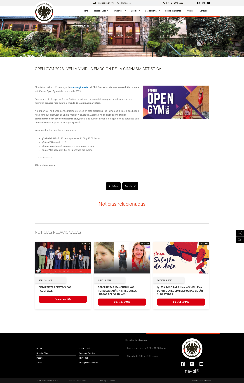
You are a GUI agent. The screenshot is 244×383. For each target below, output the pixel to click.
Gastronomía (151, 11)
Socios (190, 11)
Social (133, 11)
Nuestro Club (100, 11)
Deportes (118, 11)
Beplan (208, 381)
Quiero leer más (63, 299)
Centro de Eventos (173, 11)
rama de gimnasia (79, 87)
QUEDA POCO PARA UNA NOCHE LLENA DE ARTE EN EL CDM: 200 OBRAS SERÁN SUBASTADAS (180, 291)
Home (85, 11)
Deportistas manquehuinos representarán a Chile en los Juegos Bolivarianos (117, 291)
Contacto (204, 11)
